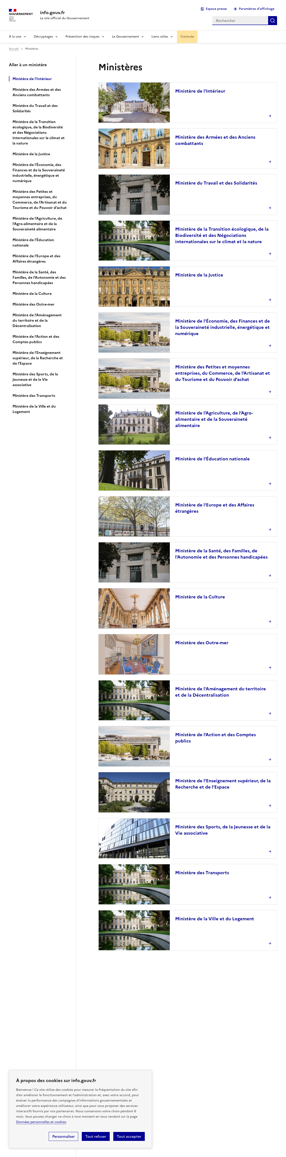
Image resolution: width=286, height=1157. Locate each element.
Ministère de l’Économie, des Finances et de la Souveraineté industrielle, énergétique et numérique (39, 172)
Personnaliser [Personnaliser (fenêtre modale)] (63, 1136)
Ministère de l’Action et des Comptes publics (36, 339)
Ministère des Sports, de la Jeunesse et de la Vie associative (35, 379)
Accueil (14, 49)
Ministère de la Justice (31, 154)
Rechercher (272, 20)
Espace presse (216, 8)
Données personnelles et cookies (41, 1122)
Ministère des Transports (34, 395)
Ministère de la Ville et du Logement (34, 409)
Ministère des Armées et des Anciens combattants (37, 92)
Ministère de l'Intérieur (32, 78)
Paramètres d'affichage (256, 8)
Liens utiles (159, 36)
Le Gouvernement (125, 36)
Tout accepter (129, 1136)
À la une (15, 36)
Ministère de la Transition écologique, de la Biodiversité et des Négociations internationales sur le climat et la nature (39, 132)
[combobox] (240, 20)
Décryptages (43, 36)
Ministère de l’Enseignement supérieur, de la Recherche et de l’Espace (38, 358)
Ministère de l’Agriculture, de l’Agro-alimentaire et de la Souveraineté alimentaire (37, 224)
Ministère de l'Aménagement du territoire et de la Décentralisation (37, 320)
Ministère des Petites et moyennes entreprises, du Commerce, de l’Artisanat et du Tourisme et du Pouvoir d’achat (40, 199)
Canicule (187, 36)
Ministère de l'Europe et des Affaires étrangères (36, 258)
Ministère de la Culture (32, 293)
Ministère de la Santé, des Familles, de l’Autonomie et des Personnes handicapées (39, 277)
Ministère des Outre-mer (34, 304)
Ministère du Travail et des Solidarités (35, 108)
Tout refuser (95, 1136)
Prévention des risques (82, 36)
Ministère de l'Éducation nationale (33, 242)
